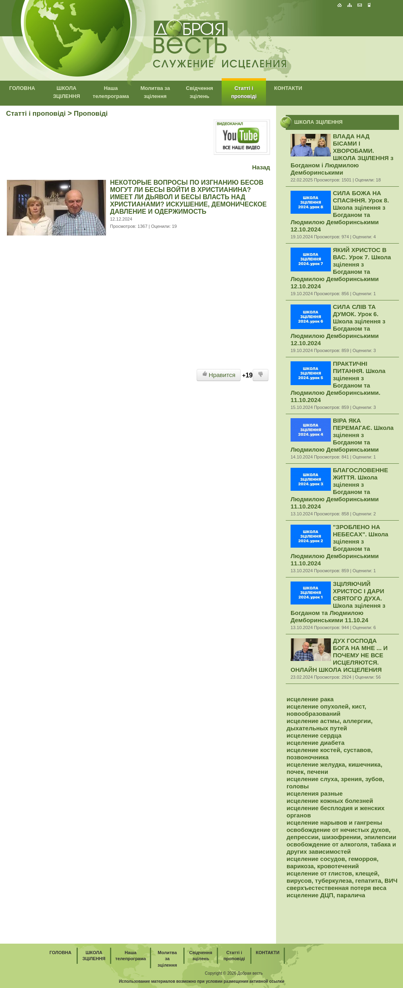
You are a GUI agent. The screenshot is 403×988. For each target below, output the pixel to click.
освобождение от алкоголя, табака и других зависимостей (341, 848)
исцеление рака (310, 699)
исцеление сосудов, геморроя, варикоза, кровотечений (332, 862)
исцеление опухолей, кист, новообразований (326, 710)
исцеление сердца (314, 735)
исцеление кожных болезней (330, 800)
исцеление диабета (316, 742)
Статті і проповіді (36, 113)
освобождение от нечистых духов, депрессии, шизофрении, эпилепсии (341, 833)
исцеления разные (315, 793)
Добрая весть (250, 973)
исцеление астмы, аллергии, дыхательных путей (329, 724)
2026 (231, 973)
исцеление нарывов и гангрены (334, 822)
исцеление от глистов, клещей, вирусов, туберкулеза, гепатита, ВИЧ (342, 877)
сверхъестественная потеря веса (336, 887)
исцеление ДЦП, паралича (326, 895)
